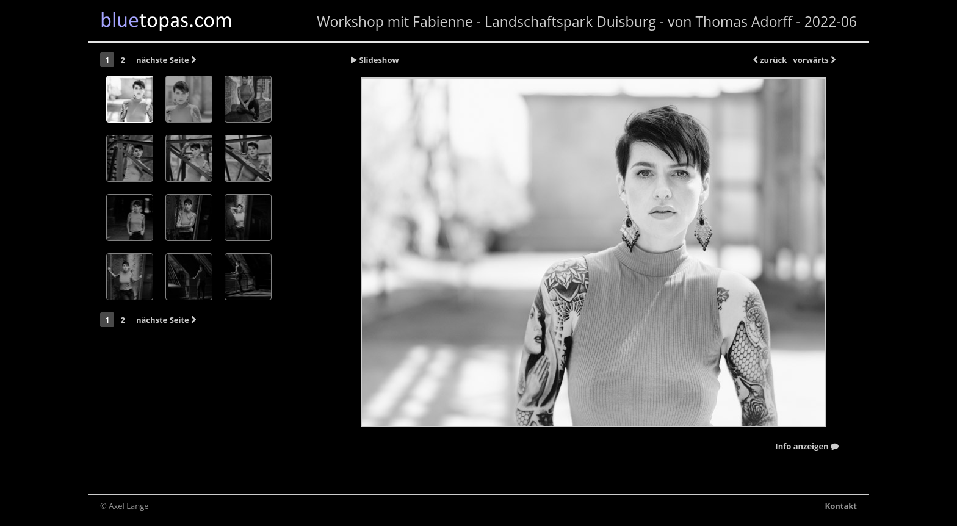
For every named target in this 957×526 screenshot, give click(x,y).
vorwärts (814, 59)
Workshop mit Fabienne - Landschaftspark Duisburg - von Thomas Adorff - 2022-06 (587, 21)
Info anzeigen (807, 447)
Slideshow (375, 59)
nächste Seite (166, 59)
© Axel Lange (124, 505)
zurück (770, 59)
